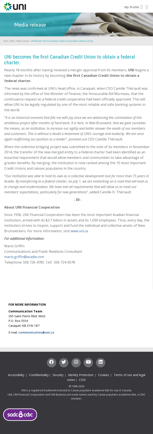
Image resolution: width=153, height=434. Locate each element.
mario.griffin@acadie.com (24, 256)
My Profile (133, 7)
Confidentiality (39, 375)
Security (58, 375)
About (12, 41)
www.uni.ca (79, 231)
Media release (22, 41)
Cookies (103, 375)
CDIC (82, 380)
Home (6, 41)
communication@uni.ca (36, 332)
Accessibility (16, 375)
